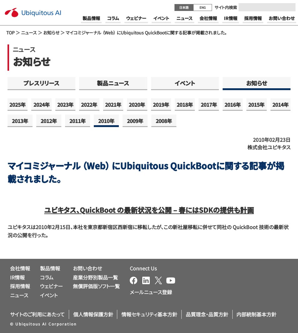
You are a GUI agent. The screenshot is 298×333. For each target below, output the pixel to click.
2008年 (164, 121)
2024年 (41, 104)
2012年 (49, 121)
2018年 (185, 104)
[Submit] (289, 7)
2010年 (106, 121)
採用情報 (20, 286)
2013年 (20, 121)
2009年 (135, 121)
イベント (185, 83)
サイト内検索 (226, 7)
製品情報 (50, 268)
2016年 (233, 104)
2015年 (256, 104)
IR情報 (17, 277)
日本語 (184, 7)
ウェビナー (51, 286)
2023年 (65, 104)
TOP (10, 32)
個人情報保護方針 (93, 314)
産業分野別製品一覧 (95, 277)
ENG (203, 7)
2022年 (89, 104)
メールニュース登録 (151, 292)
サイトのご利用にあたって (37, 314)
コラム (46, 277)
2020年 (137, 104)
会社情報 (20, 268)
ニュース (29, 32)
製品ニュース (113, 83)
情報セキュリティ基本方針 (149, 314)
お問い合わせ (87, 268)
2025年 (17, 104)
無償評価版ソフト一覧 (96, 286)
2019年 (161, 104)
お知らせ (51, 32)
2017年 (209, 104)
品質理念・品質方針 (207, 314)
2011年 (77, 121)
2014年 (280, 104)
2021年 (113, 104)
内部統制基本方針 (256, 314)
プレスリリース (41, 83)
